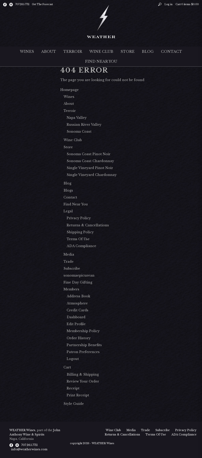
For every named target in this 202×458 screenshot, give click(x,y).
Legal (68, 211)
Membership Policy (83, 331)
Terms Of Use (78, 239)
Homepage (69, 90)
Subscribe (72, 268)
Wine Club (101, 51)
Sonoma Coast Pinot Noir (88, 154)
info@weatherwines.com (29, 449)
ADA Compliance (81, 246)
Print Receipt (78, 395)
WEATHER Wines (22, 430)
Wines (27, 51)
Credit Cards (77, 310)
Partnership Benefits (84, 345)
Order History (79, 338)
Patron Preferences (83, 352)
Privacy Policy (79, 218)
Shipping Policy (80, 232)
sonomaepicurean (79, 275)
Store (128, 51)
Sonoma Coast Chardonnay (90, 161)
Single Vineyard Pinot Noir (90, 168)
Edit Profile (76, 324)
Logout (73, 359)
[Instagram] (11, 4)
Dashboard (76, 317)
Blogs (68, 190)
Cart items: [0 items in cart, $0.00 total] (187, 4)
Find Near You (101, 61)
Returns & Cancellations (88, 225)
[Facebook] (5, 4)
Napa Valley (77, 118)
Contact (171, 51)
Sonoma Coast (79, 131)
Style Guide (74, 404)
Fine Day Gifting (78, 282)
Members (71, 289)
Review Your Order (83, 381)
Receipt (73, 388)
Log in (168, 4)
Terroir (72, 51)
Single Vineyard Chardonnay (92, 175)
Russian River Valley (84, 125)
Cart (67, 367)
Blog (148, 51)
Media (69, 254)
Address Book (78, 296)
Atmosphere (77, 303)
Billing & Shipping (83, 374)
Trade (69, 261)
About (48, 51)
